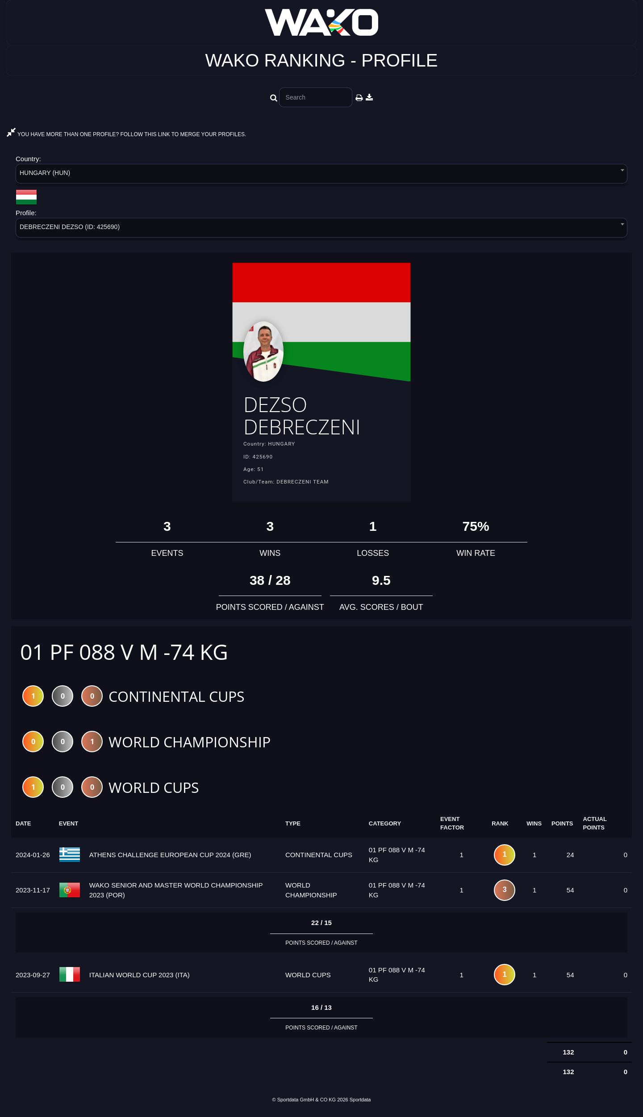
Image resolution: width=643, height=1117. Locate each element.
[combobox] (321, 175)
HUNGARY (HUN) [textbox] (45, 172)
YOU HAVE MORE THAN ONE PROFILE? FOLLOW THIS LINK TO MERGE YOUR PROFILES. (126, 134)
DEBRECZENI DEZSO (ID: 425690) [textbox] (70, 226)
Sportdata (360, 1101)
